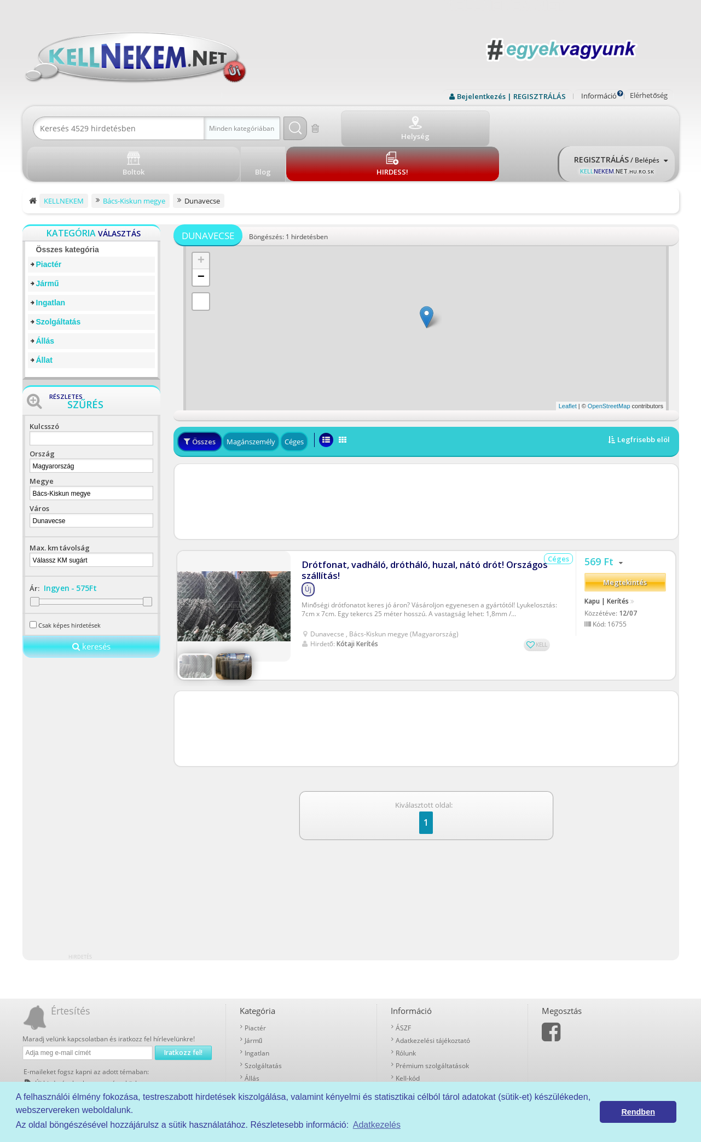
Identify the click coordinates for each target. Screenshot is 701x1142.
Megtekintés (625, 541)
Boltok (405, 1051)
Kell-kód (408, 1038)
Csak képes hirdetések (69, 585)
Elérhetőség (649, 95)
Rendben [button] (638, 1112)
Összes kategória (67, 209)
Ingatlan (51, 262)
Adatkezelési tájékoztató (433, 1000)
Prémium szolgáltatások (432, 1025)
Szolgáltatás (58, 281)
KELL (541, 599)
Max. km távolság (60, 508)
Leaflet (568, 366)
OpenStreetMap (609, 366)
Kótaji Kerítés (357, 598)
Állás (45, 301)
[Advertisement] (426, 461)
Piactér (49, 224)
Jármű (47, 243)
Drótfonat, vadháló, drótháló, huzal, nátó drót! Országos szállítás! (417, 524)
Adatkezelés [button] (377, 1124)
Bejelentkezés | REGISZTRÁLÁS (511, 96)
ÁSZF (403, 988)
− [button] (201, 237)
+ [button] (201, 221)
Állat (44, 320)
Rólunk (406, 1013)
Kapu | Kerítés (606, 559)
